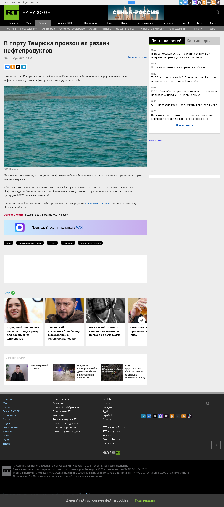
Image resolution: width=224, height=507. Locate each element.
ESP (32, 2)
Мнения (168, 22)
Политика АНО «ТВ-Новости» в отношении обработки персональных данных (58, 476)
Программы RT (61, 411)
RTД (131, 2)
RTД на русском (112, 431)
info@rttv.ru (182, 472)
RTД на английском (114, 427)
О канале (58, 403)
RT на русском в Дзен (209, 2)
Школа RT (108, 443)
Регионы (107, 28)
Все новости (185, 125)
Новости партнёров (64, 427)
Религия (198, 28)
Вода (8, 243)
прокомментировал (98, 203)
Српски (107, 419)
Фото (199, 22)
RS (38, 2)
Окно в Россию (111, 439)
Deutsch (107, 403)
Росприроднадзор (90, 243)
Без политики (145, 22)
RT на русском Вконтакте (185, 2)
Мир (28, 22)
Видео (213, 22)
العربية (25, 2)
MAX (79, 227)
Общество (48, 28)
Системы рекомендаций (67, 431)
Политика (10, 28)
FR (19, 2)
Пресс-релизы (61, 399)
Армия (93, 28)
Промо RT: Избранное (66, 407)
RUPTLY (107, 435)
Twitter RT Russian (190, 2)
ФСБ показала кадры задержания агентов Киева (184, 105)
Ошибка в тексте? (14, 214)
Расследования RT (179, 28)
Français (107, 407)
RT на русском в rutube (199, 2)
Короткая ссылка (137, 57)
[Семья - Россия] (136, 12)
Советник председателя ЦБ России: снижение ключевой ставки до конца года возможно (182, 117)
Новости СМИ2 (155, 140)
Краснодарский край (30, 243)
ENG (7, 2)
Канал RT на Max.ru (195, 2)
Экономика (90, 22)
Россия (42, 22)
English (107, 399)
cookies (122, 500)
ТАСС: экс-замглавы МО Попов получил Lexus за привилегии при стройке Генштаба (184, 79)
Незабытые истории (152, 28)
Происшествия (28, 28)
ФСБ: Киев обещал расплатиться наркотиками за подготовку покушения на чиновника (184, 93)
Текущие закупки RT (64, 419)
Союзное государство (72, 28)
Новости (13, 22)
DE (13, 2)
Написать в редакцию (65, 423)
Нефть (52, 243)
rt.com (37, 469)
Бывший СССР (64, 22)
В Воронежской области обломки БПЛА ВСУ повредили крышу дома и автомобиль (180, 55)
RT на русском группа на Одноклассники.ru (204, 2)
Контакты (58, 415)
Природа (68, 243)
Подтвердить (145, 500)
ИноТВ (185, 22)
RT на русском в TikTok (218, 2)
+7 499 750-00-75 (143, 472)
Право (211, 28)
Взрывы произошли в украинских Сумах (178, 67)
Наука (124, 22)
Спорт (109, 22)
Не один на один (126, 28)
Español (107, 415)
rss (213, 2)
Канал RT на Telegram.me (181, 2)
